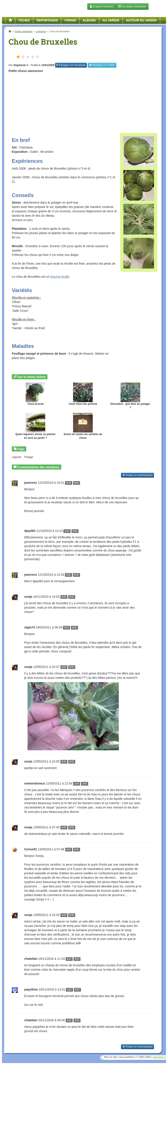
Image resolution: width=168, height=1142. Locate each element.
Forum (70, 20)
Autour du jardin (141, 20)
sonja (28, 596)
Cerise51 (30, 849)
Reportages (47, 20)
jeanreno (30, 482)
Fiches (24, 20)
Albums (89, 20)
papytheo (31, 989)
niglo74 (29, 627)
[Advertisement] (83, 101)
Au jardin (111, 20)
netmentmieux (34, 783)
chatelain (31, 958)
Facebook (70, 65)
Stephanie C (20, 65)
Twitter (102, 65)
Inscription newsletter (132, 6)
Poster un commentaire (137, 475)
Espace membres (102, 6)
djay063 (29, 531)
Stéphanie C (159, 1057)
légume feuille (60, 276)
